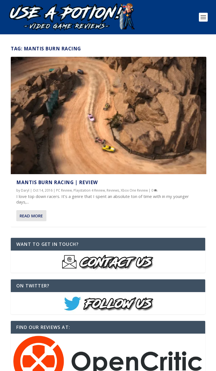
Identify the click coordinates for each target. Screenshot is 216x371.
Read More (31, 165)
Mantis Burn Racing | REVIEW (57, 121)
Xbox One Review (56, 134)
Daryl (25, 129)
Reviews (35, 134)
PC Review (64, 129)
